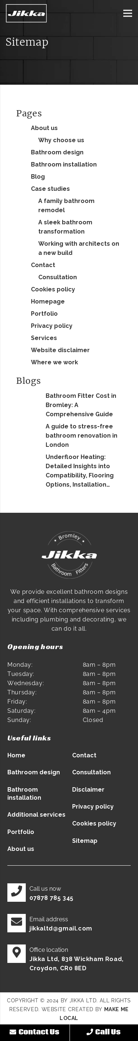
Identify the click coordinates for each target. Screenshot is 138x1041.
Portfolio (44, 313)
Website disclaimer (60, 350)
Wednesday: (25, 683)
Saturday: (21, 710)
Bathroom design (57, 152)
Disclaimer (88, 789)
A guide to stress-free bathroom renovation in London (81, 435)
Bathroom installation (64, 164)
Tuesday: (20, 673)
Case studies (50, 188)
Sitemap (85, 840)
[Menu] (127, 13)
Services (44, 337)
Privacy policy (51, 325)
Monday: (19, 664)
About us (44, 128)
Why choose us (61, 140)
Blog (38, 176)
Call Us (103, 1032)
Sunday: (19, 719)
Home (16, 755)
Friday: (17, 701)
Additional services (36, 814)
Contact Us (34, 1032)
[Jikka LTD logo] (26, 13)
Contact (43, 265)
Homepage (48, 301)
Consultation (57, 277)
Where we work (54, 362)
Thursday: (22, 692)
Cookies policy (53, 289)
